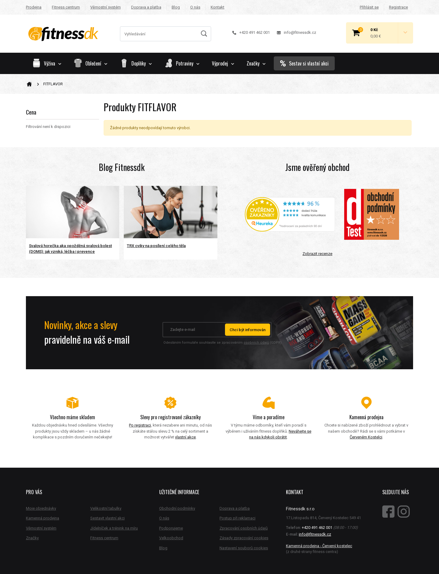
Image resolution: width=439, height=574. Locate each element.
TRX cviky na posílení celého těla (156, 245)
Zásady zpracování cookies (244, 538)
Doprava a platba (146, 7)
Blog (176, 7)
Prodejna (33, 7)
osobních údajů (256, 343)
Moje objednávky (41, 508)
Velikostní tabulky (105, 508)
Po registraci (140, 425)
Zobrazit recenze (317, 253)
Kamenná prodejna (42, 518)
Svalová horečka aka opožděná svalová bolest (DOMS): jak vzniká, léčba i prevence (70, 248)
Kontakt (217, 7)
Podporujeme (171, 528)
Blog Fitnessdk (122, 167)
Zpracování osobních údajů (244, 528)
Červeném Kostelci (366, 437)
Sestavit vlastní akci (107, 518)
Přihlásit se (369, 7)
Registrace (398, 7)
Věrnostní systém (105, 7)
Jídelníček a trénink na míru (114, 528)
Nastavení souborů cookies (244, 548)
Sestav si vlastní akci (304, 63)
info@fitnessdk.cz (296, 32)
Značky (256, 63)
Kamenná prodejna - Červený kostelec (319, 546)
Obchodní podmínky (177, 508)
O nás (195, 7)
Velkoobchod (171, 538)
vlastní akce (185, 437)
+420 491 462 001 (251, 32)
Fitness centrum (66, 7)
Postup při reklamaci (237, 518)
